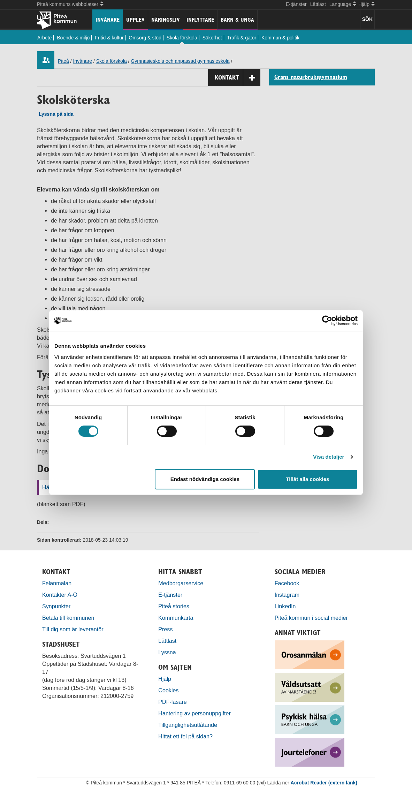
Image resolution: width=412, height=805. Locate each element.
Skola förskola (182, 37)
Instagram (287, 595)
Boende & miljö (73, 37)
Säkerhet (212, 37)
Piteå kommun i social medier (311, 618)
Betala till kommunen (68, 618)
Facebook (287, 583)
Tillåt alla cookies (307, 479)
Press (165, 629)
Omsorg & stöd (145, 37)
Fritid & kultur (109, 37)
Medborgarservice (180, 583)
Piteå (63, 61)
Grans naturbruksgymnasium (310, 77)
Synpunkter (56, 606)
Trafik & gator (242, 37)
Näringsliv (165, 19)
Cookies (168, 690)
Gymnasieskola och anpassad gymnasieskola (180, 61)
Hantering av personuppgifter (194, 713)
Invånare (108, 19)
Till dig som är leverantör (73, 629)
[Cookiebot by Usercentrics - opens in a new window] (327, 320)
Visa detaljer (328, 457)
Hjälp (164, 679)
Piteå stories (173, 606)
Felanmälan (56, 583)
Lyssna (167, 652)
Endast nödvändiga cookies (204, 479)
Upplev (135, 19)
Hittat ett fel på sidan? (185, 736)
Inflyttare (200, 19)
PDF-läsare (172, 702)
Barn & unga (237, 19)
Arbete (44, 37)
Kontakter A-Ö (59, 595)
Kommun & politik (280, 37)
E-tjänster (296, 4)
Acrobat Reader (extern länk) (324, 782)
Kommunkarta (175, 618)
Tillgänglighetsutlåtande (187, 725)
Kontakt (237, 77)
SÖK (367, 19)
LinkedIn (285, 606)
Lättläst (318, 4)
